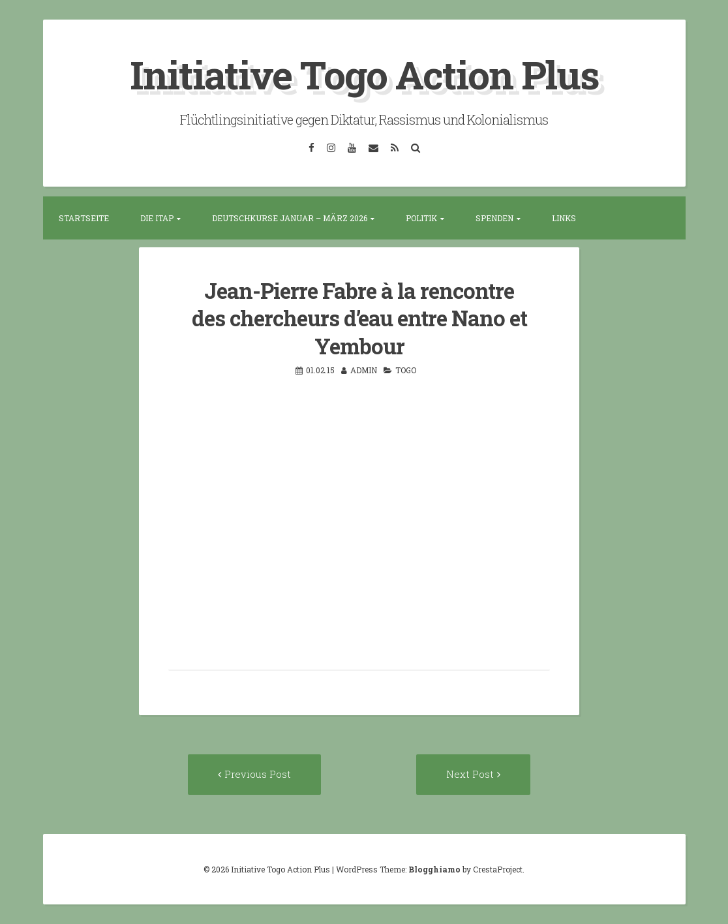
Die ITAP (157, 218)
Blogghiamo (434, 869)
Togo (405, 370)
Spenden (494, 218)
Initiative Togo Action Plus (364, 74)
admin (363, 370)
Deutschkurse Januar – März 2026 (289, 218)
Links (564, 218)
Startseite (84, 218)
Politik (421, 218)
